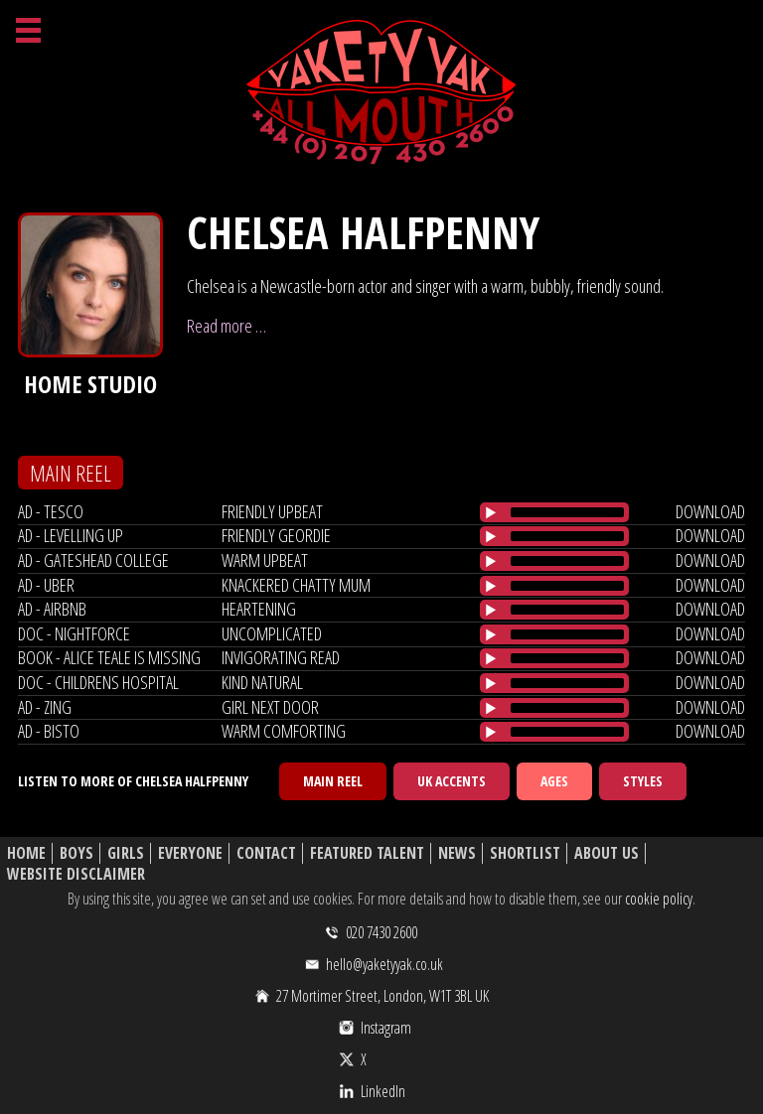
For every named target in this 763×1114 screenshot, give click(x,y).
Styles (643, 780)
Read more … (226, 326)
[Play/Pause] (491, 512)
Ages (554, 780)
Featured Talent (367, 853)
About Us (606, 853)
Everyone (190, 853)
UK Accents (451, 780)
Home (26, 853)
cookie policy (658, 898)
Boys (76, 853)
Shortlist (525, 853)
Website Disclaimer (76, 874)
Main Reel (333, 780)
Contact (266, 853)
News (457, 853)
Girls (125, 853)
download (710, 511)
